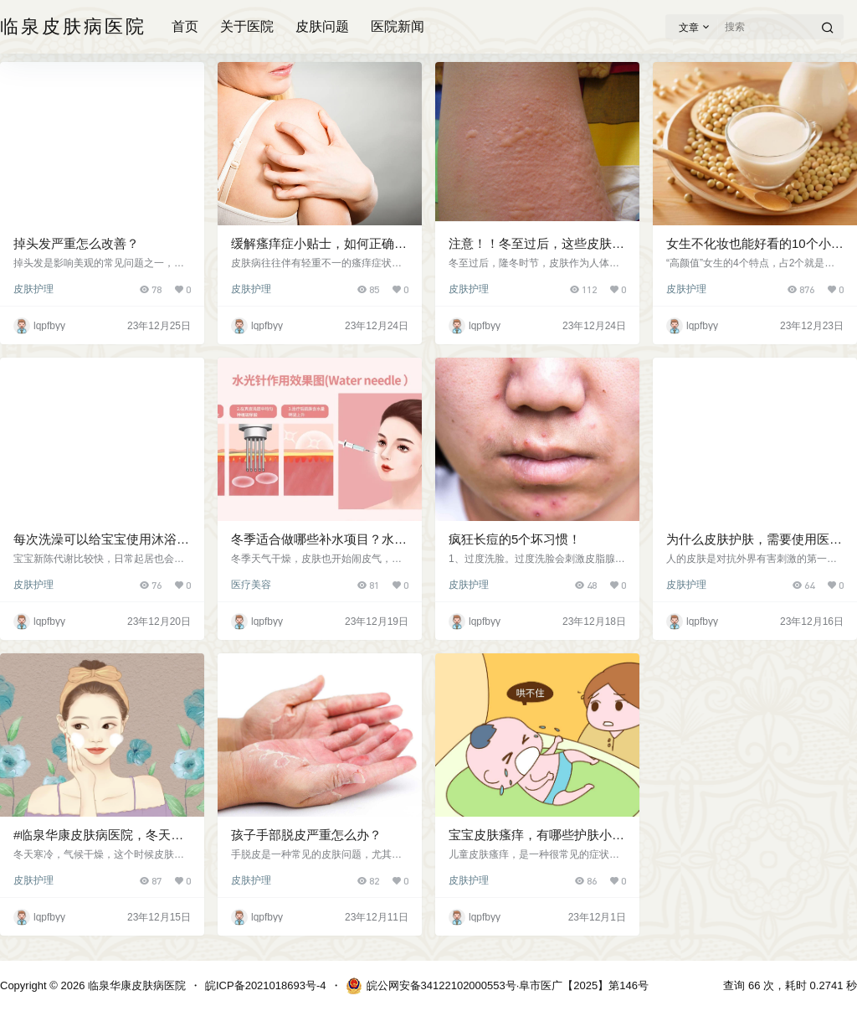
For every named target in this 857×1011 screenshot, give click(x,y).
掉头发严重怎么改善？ (76, 243)
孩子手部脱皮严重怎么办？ (306, 835)
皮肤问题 (322, 26)
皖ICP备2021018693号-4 (265, 985)
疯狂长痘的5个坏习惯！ (515, 539)
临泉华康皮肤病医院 (135, 985)
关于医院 (247, 26)
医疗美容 (251, 585)
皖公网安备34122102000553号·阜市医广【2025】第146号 (497, 985)
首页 (185, 26)
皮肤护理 (33, 289)
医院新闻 (397, 26)
